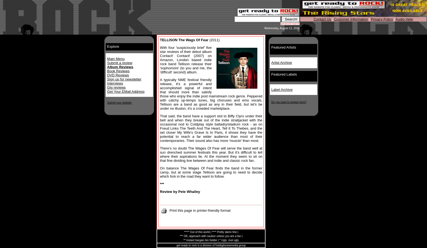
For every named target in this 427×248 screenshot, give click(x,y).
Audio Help (404, 19)
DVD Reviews (118, 75)
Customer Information (351, 19)
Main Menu (115, 59)
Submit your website (119, 102)
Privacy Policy (382, 19)
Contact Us (322, 19)
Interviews (115, 83)
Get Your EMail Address (125, 91)
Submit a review (119, 63)
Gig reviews (116, 87)
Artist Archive (281, 63)
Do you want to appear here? (288, 102)
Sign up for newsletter (124, 79)
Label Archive (281, 90)
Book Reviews (118, 71)
